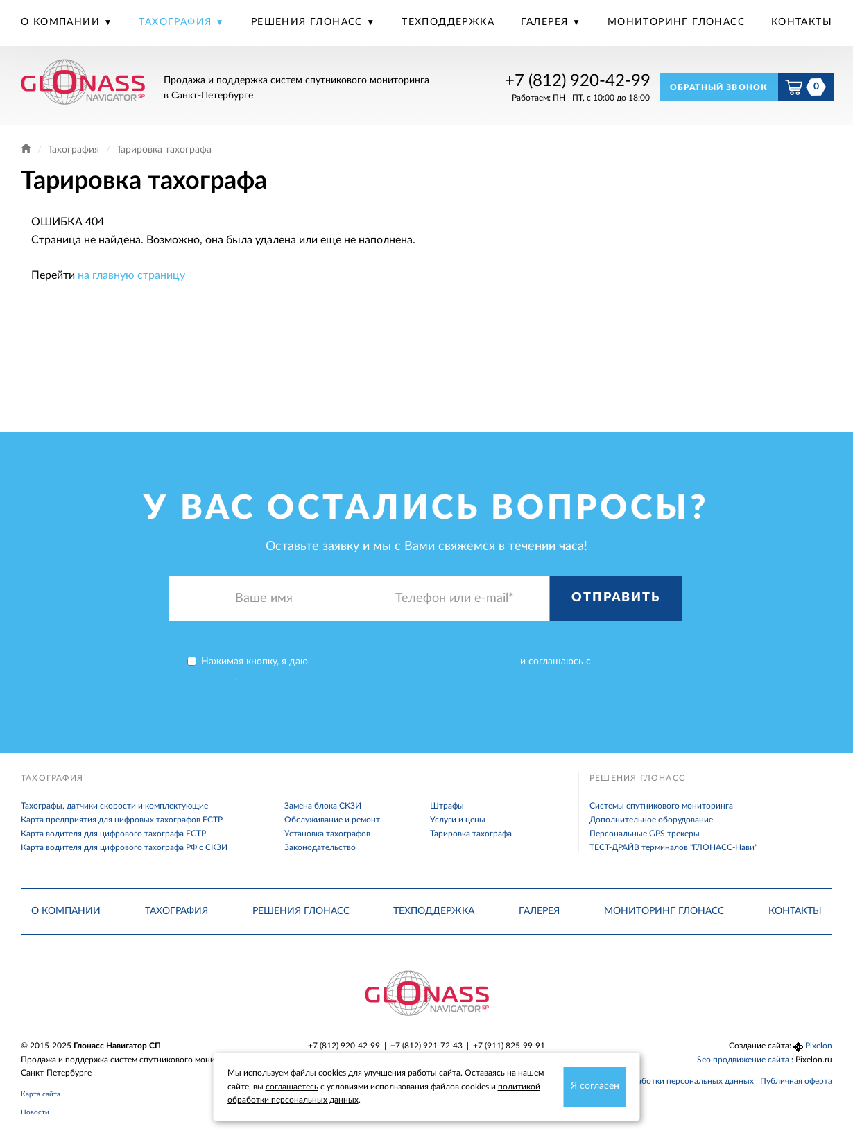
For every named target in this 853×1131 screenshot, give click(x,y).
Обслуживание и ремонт (332, 819)
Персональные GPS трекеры (644, 833)
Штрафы (447, 806)
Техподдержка (448, 22)
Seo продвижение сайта (744, 1059)
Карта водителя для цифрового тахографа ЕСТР (113, 833)
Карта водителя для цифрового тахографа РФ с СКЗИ (124, 847)
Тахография (177, 22)
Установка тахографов (327, 833)
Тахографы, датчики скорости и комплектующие (114, 806)
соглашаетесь (292, 1086)
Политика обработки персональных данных (668, 1081)
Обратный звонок (719, 87)
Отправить (615, 598)
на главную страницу (131, 275)
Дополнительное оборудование (651, 819)
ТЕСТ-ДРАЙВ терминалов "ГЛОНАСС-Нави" (673, 847)
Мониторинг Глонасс (676, 22)
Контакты (801, 22)
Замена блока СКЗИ (322, 806)
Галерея (546, 22)
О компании (62, 22)
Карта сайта (40, 1094)
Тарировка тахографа (471, 833)
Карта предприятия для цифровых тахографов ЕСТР (122, 819)
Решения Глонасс (308, 22)
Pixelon (818, 1046)
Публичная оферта (796, 1081)
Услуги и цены (457, 819)
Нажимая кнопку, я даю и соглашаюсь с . (473, 669)
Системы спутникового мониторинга (661, 806)
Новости (35, 1112)
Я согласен (595, 1086)
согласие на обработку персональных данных (414, 661)
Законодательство (320, 847)
